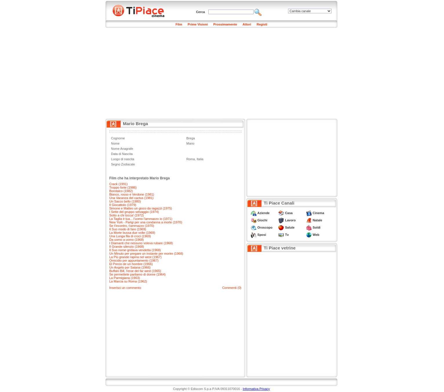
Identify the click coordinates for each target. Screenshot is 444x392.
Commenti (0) (231, 287)
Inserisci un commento (125, 287)
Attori (247, 24)
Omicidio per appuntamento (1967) (134, 260)
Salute (289, 227)
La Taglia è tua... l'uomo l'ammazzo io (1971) (140, 218)
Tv (287, 234)
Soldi (317, 227)
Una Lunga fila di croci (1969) (130, 236)
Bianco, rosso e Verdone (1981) (131, 194)
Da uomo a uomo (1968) (126, 239)
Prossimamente (225, 24)
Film (179, 24)
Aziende (263, 213)
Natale (317, 220)
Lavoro (290, 220)
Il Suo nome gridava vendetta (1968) (135, 250)
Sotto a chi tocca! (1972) (126, 215)
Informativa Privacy (256, 389)
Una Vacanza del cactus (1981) (131, 198)
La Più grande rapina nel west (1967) (135, 257)
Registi (261, 24)
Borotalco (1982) (121, 191)
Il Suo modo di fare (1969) (127, 229)
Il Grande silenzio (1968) (126, 246)
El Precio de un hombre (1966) (131, 264)
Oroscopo (264, 227)
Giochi (262, 220)
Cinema (318, 213)
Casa (288, 213)
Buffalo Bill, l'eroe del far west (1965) (135, 271)
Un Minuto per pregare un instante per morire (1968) (146, 253)
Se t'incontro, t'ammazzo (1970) (131, 225)
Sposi (261, 234)
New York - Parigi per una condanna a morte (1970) (145, 222)
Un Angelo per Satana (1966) (130, 267)
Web (316, 234)
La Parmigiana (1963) (124, 278)
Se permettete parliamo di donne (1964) (137, 274)
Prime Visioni (198, 24)
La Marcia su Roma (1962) (128, 281)
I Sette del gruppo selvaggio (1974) (134, 212)
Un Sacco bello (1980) (125, 201)
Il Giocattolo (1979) (122, 205)
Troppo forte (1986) (123, 187)
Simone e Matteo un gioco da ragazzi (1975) (140, 208)
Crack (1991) (118, 184)
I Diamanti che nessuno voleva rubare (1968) (141, 243)
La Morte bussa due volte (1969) (132, 232)
